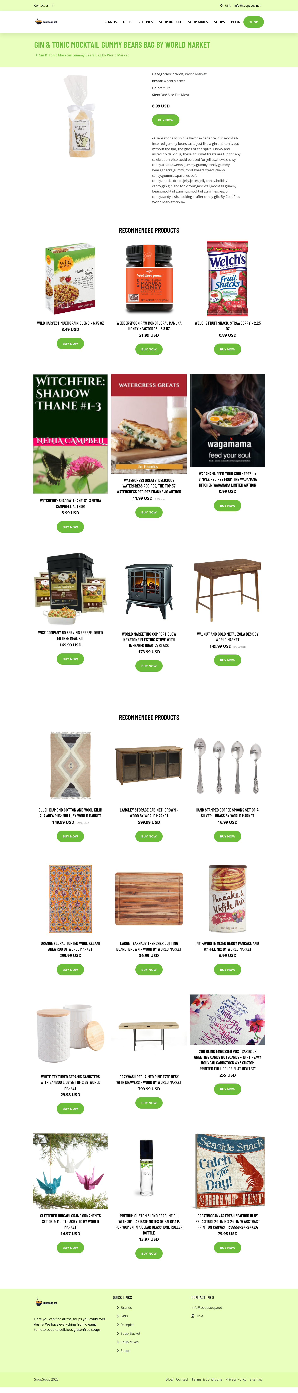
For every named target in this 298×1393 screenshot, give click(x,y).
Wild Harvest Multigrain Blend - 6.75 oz (70, 322)
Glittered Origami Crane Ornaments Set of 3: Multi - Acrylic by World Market (70, 1221)
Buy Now (165, 120)
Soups (219, 22)
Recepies (145, 22)
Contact (182, 1379)
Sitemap (256, 1379)
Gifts (127, 22)
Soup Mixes (198, 22)
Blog (235, 22)
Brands (126, 1307)
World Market (196, 74)
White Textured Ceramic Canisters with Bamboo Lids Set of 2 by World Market (70, 1082)
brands (110, 22)
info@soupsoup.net (247, 5)
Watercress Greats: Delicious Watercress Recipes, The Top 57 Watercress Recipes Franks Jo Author (149, 486)
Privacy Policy (236, 1379)
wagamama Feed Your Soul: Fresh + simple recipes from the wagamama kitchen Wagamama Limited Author (228, 479)
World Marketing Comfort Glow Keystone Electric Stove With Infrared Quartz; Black (149, 639)
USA (227, 5)
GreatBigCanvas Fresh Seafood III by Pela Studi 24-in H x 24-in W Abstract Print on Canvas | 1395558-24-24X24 (228, 1221)
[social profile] (53, 6)
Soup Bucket (170, 22)
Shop (253, 22)
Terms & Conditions (206, 1379)
